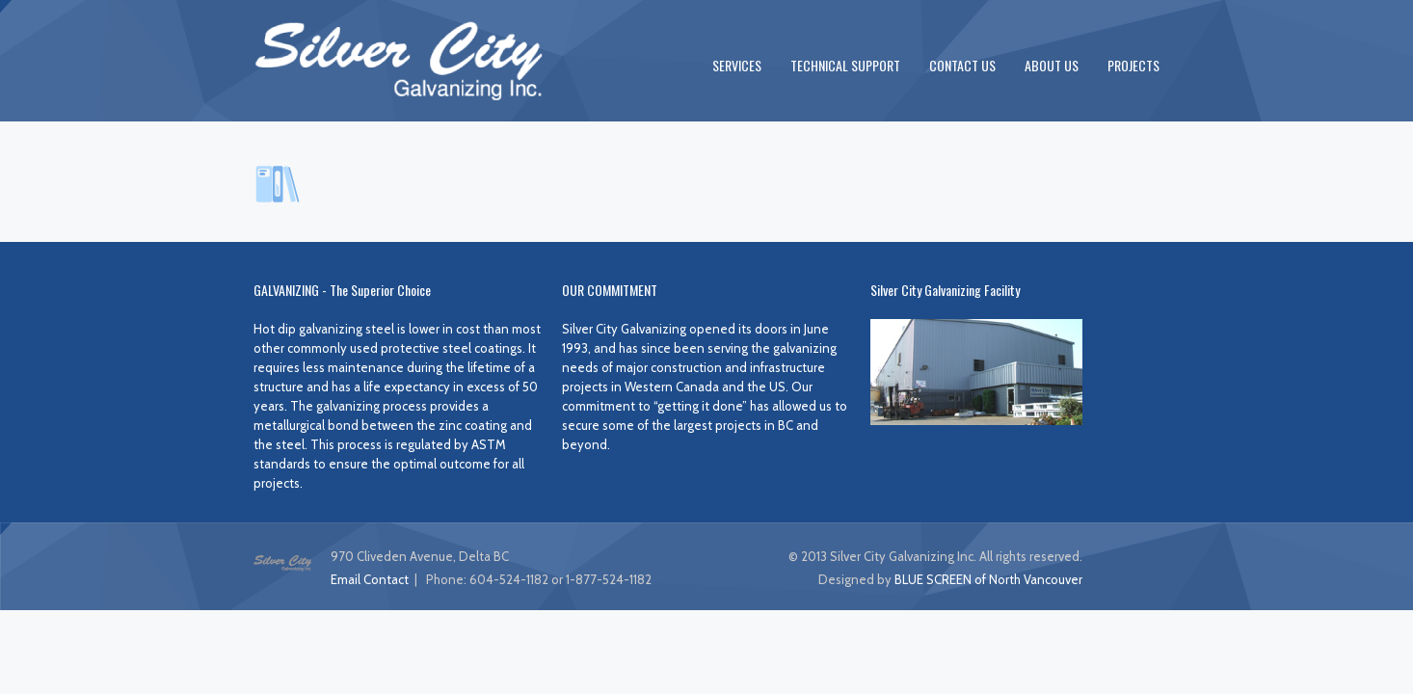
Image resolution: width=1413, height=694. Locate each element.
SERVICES (736, 65)
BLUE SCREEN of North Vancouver (988, 579)
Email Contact (370, 579)
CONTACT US (962, 65)
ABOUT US (1052, 65)
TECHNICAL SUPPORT (845, 65)
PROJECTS (1133, 65)
